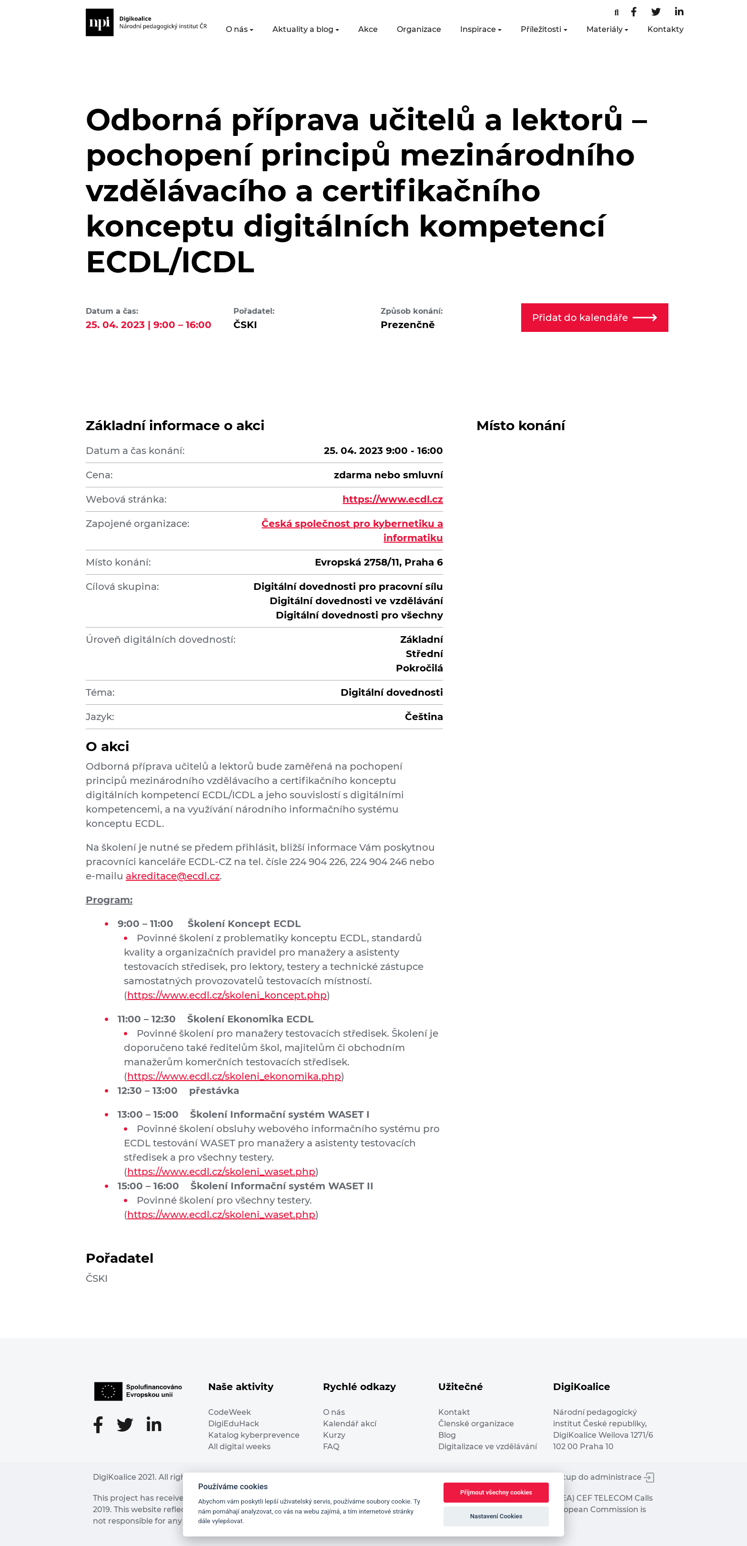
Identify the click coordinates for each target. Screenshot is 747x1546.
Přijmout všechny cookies (496, 1492)
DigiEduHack (233, 1423)
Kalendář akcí (349, 1423)
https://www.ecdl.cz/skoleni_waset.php (221, 1171)
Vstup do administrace (604, 1477)
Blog (447, 1435)
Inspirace (478, 29)
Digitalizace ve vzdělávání (487, 1446)
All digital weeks (239, 1446)
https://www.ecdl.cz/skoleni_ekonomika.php (234, 1076)
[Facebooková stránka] (617, 12)
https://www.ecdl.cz (393, 499)
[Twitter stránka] (656, 12)
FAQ (331, 1446)
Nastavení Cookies (496, 1516)
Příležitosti (541, 29)
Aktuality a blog (303, 29)
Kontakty (665, 29)
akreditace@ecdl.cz (173, 876)
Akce (368, 29)
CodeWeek (229, 1412)
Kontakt (454, 1412)
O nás (237, 29)
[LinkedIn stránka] (679, 12)
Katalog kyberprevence (254, 1435)
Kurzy (334, 1435)
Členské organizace (476, 1423)
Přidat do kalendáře (594, 317)
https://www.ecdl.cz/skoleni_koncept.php (227, 995)
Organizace (419, 29)
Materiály (604, 29)
